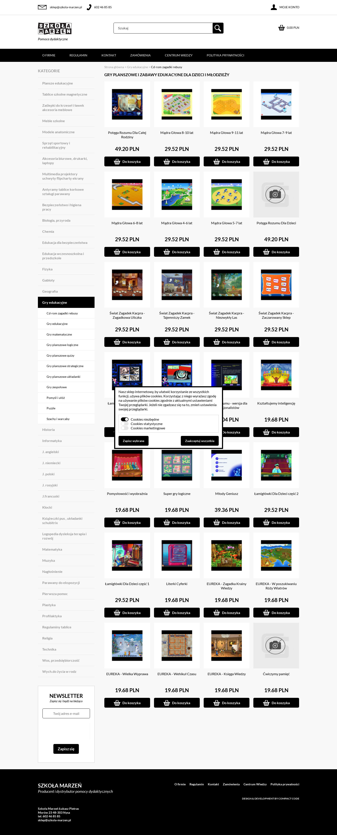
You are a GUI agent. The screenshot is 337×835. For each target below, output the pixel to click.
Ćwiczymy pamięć (276, 674)
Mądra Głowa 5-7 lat (226, 223)
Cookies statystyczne (147, 424)
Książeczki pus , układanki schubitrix (62, 520)
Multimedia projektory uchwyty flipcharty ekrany (63, 176)
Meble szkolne (53, 121)
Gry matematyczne (59, 334)
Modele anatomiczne (58, 132)
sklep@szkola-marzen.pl (66, 7)
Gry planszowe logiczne (62, 345)
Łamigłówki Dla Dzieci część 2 (276, 493)
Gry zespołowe (57, 387)
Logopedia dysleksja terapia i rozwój (64, 536)
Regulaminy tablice (56, 627)
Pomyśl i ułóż (56, 398)
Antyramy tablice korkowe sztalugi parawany (63, 191)
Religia (47, 638)
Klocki (47, 507)
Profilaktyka (52, 616)
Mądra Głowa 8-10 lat (176, 132)
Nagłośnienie (52, 571)
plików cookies (151, 396)
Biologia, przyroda (56, 220)
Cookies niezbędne (145, 419)
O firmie (48, 55)
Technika (49, 649)
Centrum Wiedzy (179, 55)
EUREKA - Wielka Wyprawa (127, 674)
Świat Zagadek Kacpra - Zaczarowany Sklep (276, 315)
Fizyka (47, 269)
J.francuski (50, 496)
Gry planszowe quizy (60, 355)
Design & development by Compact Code (270, 798)
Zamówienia (140, 55)
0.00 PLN (293, 27)
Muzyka (48, 560)
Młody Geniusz (226, 493)
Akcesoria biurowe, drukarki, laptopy (65, 160)
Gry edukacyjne (54, 302)
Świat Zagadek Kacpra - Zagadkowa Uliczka (127, 315)
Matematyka (52, 549)
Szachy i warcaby (58, 419)
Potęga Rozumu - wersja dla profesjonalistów (226, 405)
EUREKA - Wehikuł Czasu (176, 674)
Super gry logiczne (176, 493)
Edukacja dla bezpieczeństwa (64, 242)
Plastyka (49, 605)
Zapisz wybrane (133, 441)
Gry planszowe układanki (63, 376)
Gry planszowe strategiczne (65, 366)
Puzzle (51, 408)
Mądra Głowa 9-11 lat (226, 132)
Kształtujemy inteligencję (276, 403)
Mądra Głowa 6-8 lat (127, 223)
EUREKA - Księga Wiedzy (227, 674)
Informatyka (52, 441)
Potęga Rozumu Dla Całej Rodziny (127, 134)
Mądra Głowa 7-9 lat (276, 132)
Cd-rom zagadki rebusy (62, 313)
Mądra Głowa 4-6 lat (176, 223)
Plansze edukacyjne (57, 83)
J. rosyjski (50, 485)
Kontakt (109, 55)
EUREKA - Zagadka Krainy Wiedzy (226, 586)
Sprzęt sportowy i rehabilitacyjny (56, 145)
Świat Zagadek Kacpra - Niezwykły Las (226, 315)
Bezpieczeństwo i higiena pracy (61, 207)
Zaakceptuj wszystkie (199, 441)
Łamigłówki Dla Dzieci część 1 (127, 584)
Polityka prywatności (225, 55)
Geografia (50, 291)
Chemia (48, 231)
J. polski (48, 474)
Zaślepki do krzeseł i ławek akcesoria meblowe (63, 107)
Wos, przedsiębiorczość (61, 660)
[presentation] (66, 731)
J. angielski (50, 452)
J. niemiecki (51, 463)
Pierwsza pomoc (55, 594)
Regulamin (78, 55)
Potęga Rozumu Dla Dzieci (276, 223)
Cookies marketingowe (148, 428)
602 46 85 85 (103, 7)
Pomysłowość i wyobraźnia (127, 493)
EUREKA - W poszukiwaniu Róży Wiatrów (276, 586)
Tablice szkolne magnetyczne (64, 94)
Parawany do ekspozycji (61, 582)
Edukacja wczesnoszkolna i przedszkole (63, 255)
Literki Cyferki (176, 584)
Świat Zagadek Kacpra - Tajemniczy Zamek (177, 315)
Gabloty (48, 280)
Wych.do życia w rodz (59, 671)
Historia (48, 429)
